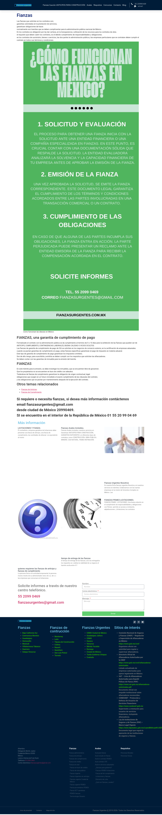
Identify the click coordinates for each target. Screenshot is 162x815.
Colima (57, 645)
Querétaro (59, 651)
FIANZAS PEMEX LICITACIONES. (119, 500)
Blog (124, 5)
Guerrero (26, 650)
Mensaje (86, 598)
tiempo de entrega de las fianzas (76, 558)
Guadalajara (27, 639)
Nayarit (57, 648)
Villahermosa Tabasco (31, 647)
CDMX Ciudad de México (97, 634)
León (57, 640)
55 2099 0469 (29, 596)
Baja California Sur (30, 634)
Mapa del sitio (50, 811)
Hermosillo (26, 642)
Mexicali (25, 644)
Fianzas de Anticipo (29, 389)
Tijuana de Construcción (64, 643)
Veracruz (90, 644)
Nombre (85, 584)
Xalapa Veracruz (29, 653)
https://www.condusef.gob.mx (131, 707)
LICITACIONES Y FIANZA (29, 428)
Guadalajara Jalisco (95, 636)
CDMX (89, 639)
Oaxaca (90, 642)
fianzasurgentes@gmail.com (41, 602)
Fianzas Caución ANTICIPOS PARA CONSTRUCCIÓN (64, 5)
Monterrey (59, 637)
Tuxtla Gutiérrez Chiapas (97, 655)
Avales (89, 5)
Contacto (117, 5)
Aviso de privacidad (26, 811)
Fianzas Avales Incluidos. (72, 428)
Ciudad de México (94, 653)
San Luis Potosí (61, 654)
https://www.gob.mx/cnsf (129, 644)
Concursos (107, 5)
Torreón (58, 656)
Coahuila (90, 658)
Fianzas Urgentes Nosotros (116, 483)
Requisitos (97, 5)
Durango (90, 650)
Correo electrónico (89, 591)
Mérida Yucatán (93, 647)
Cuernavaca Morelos (30, 636)
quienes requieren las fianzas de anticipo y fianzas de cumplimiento (37, 569)
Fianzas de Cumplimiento (31, 392)
